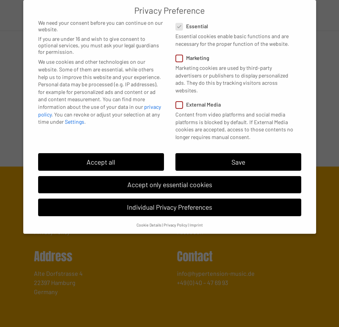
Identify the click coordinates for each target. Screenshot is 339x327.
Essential (194, 20)
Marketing (195, 52)
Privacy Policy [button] (175, 219)
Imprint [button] (196, 219)
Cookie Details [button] (149, 219)
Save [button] (238, 156)
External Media (201, 99)
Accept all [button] (101, 156)
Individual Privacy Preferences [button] (169, 201)
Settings (74, 116)
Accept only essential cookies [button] (169, 179)
